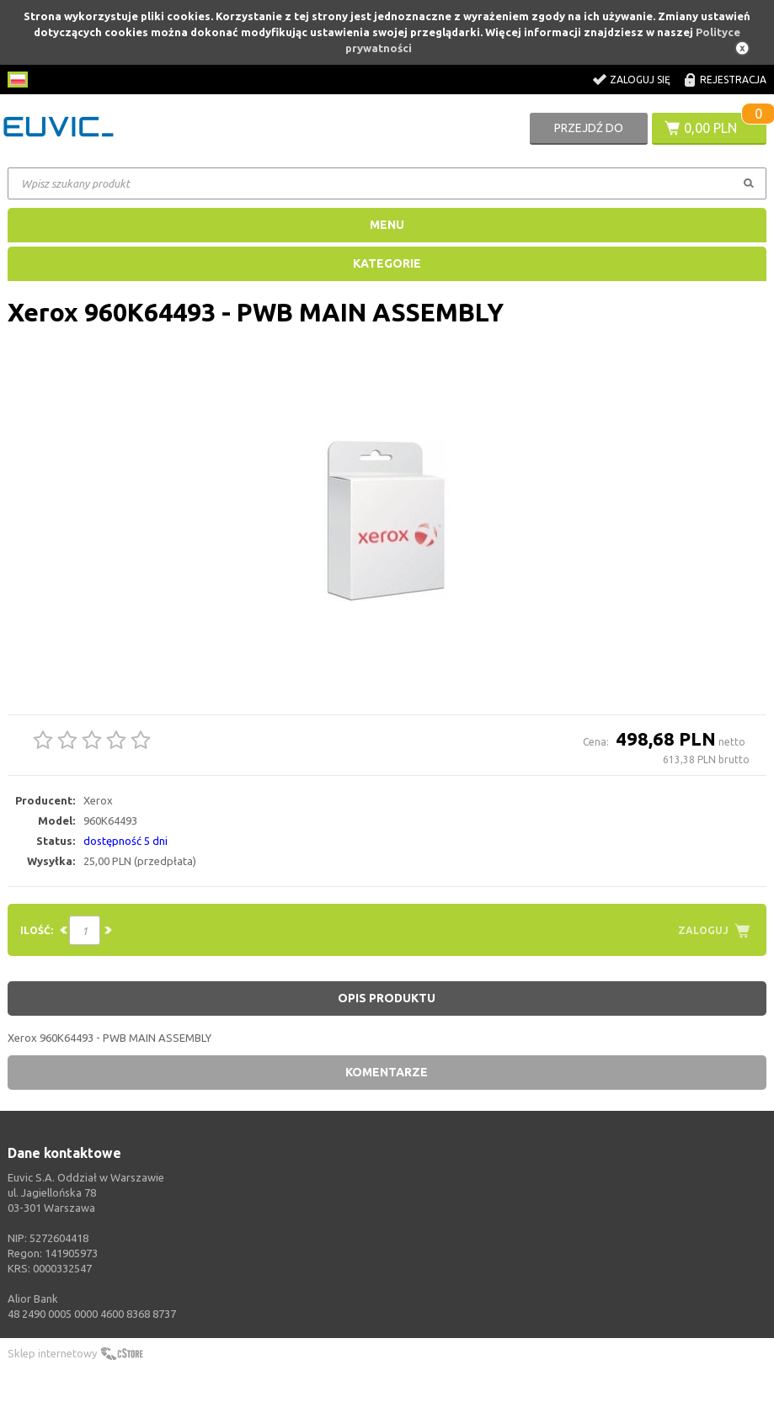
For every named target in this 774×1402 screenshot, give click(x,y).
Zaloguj (703, 930)
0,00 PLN (710, 127)
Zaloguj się (640, 79)
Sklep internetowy (52, 1353)
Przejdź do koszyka (588, 133)
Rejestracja (733, 79)
